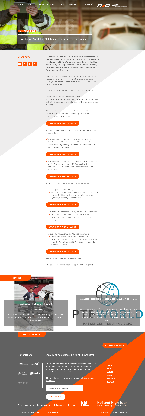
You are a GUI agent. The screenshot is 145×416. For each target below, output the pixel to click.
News (51, 4)
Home (20, 4)
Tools (61, 4)
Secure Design (121, 412)
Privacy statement (26, 405)
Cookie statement (45, 405)
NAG (30, 4)
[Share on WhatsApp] (35, 64)
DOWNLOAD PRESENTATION (63, 123)
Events (40, 4)
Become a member (115, 345)
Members (73, 4)
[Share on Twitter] (25, 64)
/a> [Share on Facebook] (29, 64)
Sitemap (71, 405)
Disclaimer (60, 405)
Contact (86, 4)
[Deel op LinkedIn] (20, 64)
